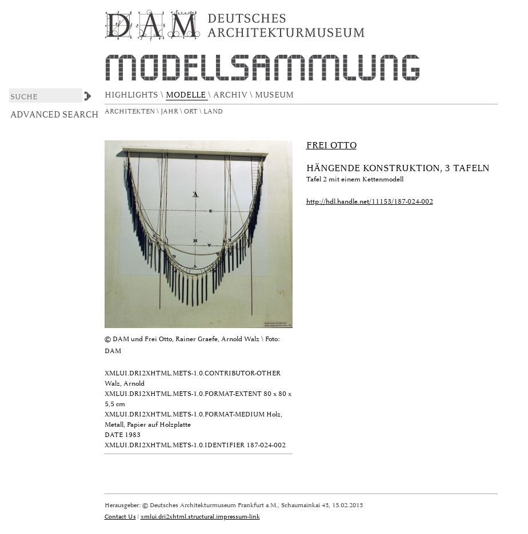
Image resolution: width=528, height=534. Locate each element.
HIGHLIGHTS (133, 95)
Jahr (170, 111)
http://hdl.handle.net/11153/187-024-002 (369, 201)
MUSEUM (275, 95)
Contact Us (120, 516)
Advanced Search (54, 115)
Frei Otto (331, 145)
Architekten (131, 111)
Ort (191, 111)
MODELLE (187, 95)
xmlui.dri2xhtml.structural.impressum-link (200, 516)
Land (214, 111)
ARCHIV (231, 95)
